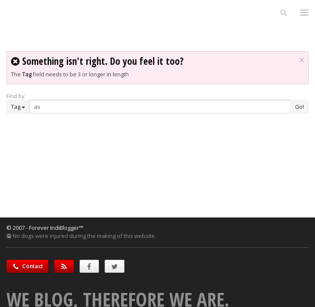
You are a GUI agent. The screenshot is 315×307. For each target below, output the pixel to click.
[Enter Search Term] (160, 106)
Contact (27, 266)
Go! (299, 106)
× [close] (301, 60)
